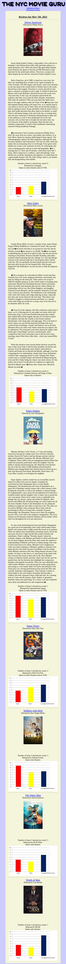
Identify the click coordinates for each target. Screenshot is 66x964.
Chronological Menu (33, 10)
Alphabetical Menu (33, 8)
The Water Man (33, 795)
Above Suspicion (33, 22)
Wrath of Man (33, 880)
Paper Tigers (33, 626)
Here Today (33, 203)
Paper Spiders (33, 410)
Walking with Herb (33, 710)
